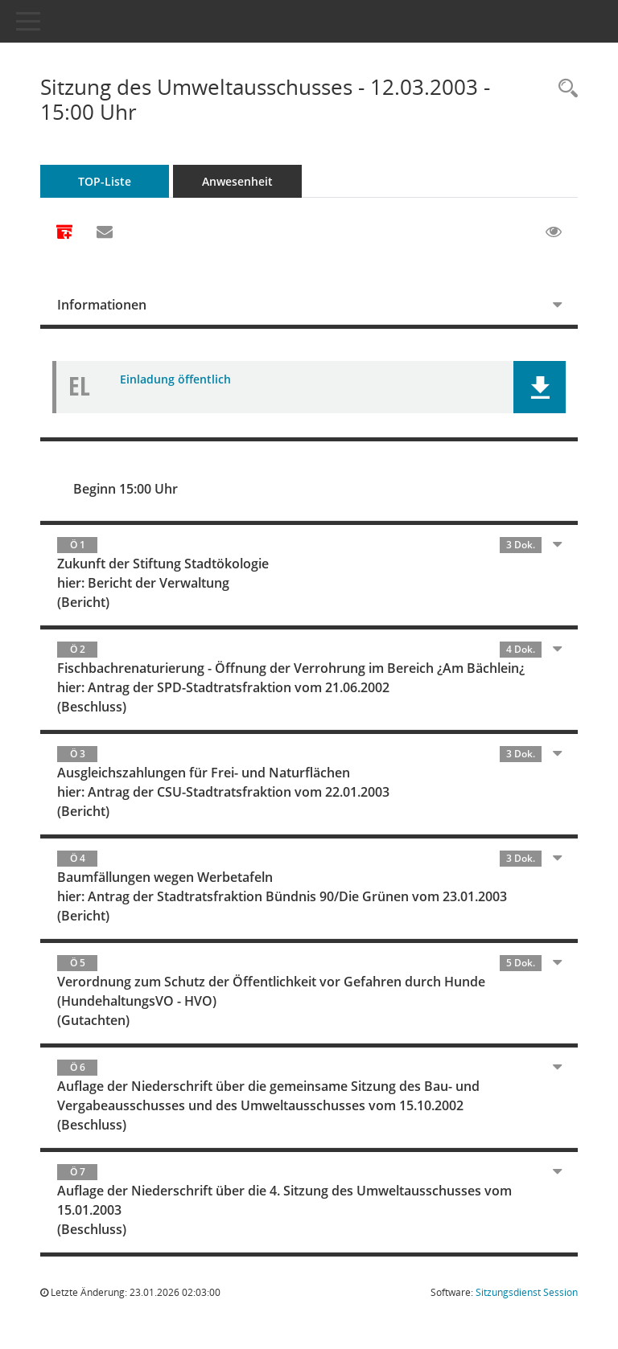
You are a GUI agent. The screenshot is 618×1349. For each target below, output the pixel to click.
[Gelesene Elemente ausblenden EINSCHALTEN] (554, 232)
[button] (539, 387)
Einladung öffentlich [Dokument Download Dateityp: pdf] (175, 379)
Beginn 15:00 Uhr (125, 489)
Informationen (101, 305)
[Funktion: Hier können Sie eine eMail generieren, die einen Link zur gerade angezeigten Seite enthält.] (104, 232)
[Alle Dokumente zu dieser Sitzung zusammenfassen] (64, 233)
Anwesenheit (237, 181)
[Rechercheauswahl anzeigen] (564, 89)
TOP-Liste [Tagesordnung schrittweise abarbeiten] (104, 181)
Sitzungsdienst (527, 1292)
